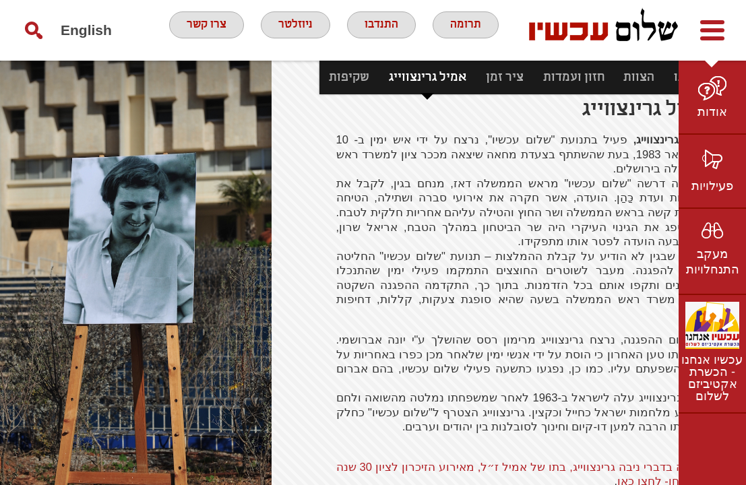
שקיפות (301, 77)
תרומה (472, 29)
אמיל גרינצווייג (379, 77)
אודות (712, 112)
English (86, 30)
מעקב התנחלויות (712, 261)
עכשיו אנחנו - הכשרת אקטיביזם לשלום (712, 378)
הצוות (591, 77)
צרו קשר (201, 29)
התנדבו (384, 29)
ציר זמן (457, 77)
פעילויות (712, 186)
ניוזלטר (294, 29)
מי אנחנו (648, 77)
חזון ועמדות (526, 77)
